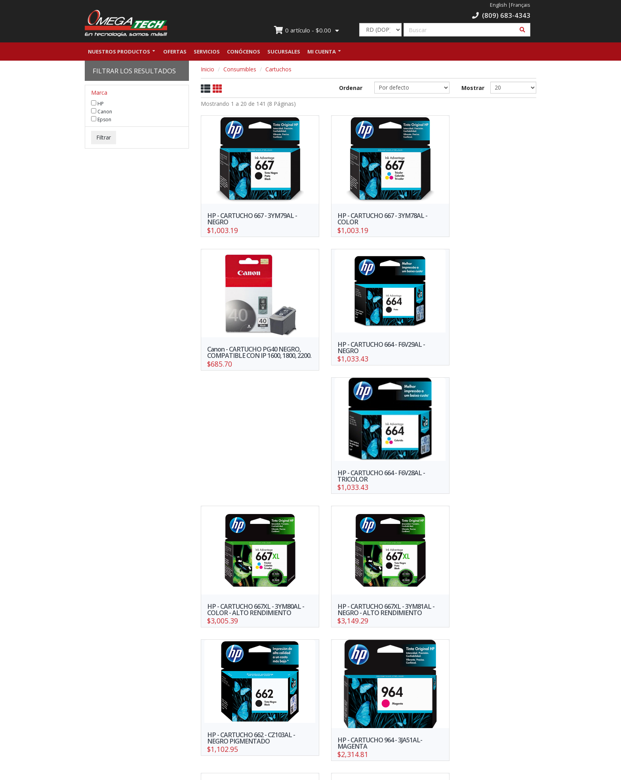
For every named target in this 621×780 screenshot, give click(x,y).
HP (97, 104)
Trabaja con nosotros (272, 707)
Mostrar (469, 89)
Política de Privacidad (194, 719)
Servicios (207, 52)
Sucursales (283, 52)
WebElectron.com (322, 771)
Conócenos (243, 52)
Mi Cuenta (321, 52)
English (498, 5)
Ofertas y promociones (117, 707)
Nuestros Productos (119, 52)
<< (295, 648)
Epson (101, 120)
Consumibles (239, 70)
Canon (101, 112)
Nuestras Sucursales (194, 707)
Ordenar (350, 89)
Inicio (207, 70)
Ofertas (175, 52)
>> (442, 648)
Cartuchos (278, 70)
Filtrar (103, 138)
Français (520, 5)
